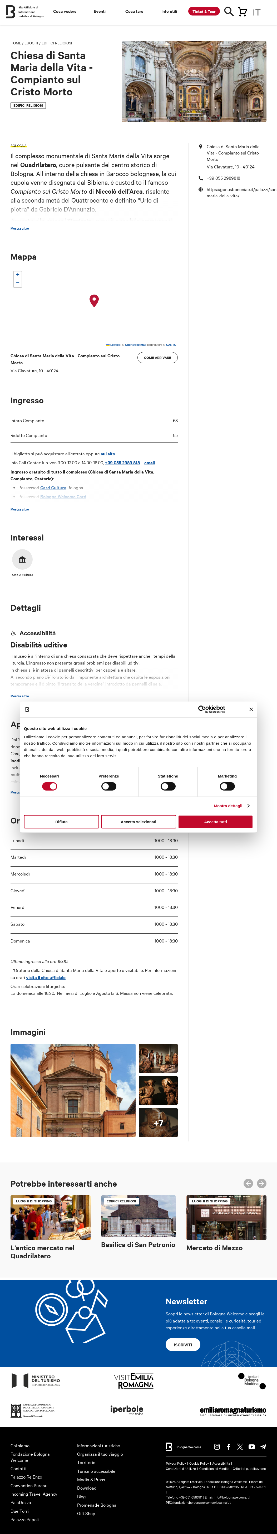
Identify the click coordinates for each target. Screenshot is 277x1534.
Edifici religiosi (57, 42)
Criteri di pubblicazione (249, 1468)
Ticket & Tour (204, 11)
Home (16, 42)
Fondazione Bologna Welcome (30, 1457)
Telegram (263, 1447)
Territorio (86, 1462)
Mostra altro (20, 228)
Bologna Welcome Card (63, 496)
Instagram (217, 1447)
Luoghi (31, 42)
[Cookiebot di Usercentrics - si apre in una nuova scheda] (202, 709)
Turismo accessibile (96, 1471)
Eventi (100, 11)
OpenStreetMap (135, 344)
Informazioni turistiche (98, 1445)
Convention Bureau (29, 1485)
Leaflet (113, 344)
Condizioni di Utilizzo (181, 1468)
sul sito (108, 453)
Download (87, 1488)
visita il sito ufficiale (46, 977)
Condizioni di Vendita (214, 1468)
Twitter (240, 1447)
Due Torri (20, 1511)
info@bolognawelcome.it (231, 1497)
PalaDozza (21, 1502)
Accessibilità (221, 1463)
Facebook (228, 1447)
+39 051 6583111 (191, 1497)
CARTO (171, 344)
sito (98, 505)
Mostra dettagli (228, 806)
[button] (94, 301)
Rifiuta (61, 821)
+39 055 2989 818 (122, 462)
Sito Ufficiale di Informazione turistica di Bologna (31, 11)
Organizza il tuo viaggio (100, 1454)
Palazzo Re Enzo (26, 1477)
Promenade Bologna (96, 1505)
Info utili (169, 11)
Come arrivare (157, 357)
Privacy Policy (176, 1463)
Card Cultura (53, 487)
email (149, 462)
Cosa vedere (64, 11)
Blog (81, 1496)
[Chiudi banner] (251, 709)
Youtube (252, 1447)
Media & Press (91, 1479)
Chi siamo (20, 1445)
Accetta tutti (215, 821)
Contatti (18, 1468)
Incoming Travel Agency (34, 1494)
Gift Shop (86, 1513)
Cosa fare (134, 11)
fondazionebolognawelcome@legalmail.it (202, 1502)
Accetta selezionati (138, 821)
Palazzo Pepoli (25, 1519)
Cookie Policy (199, 1463)
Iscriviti (183, 1344)
